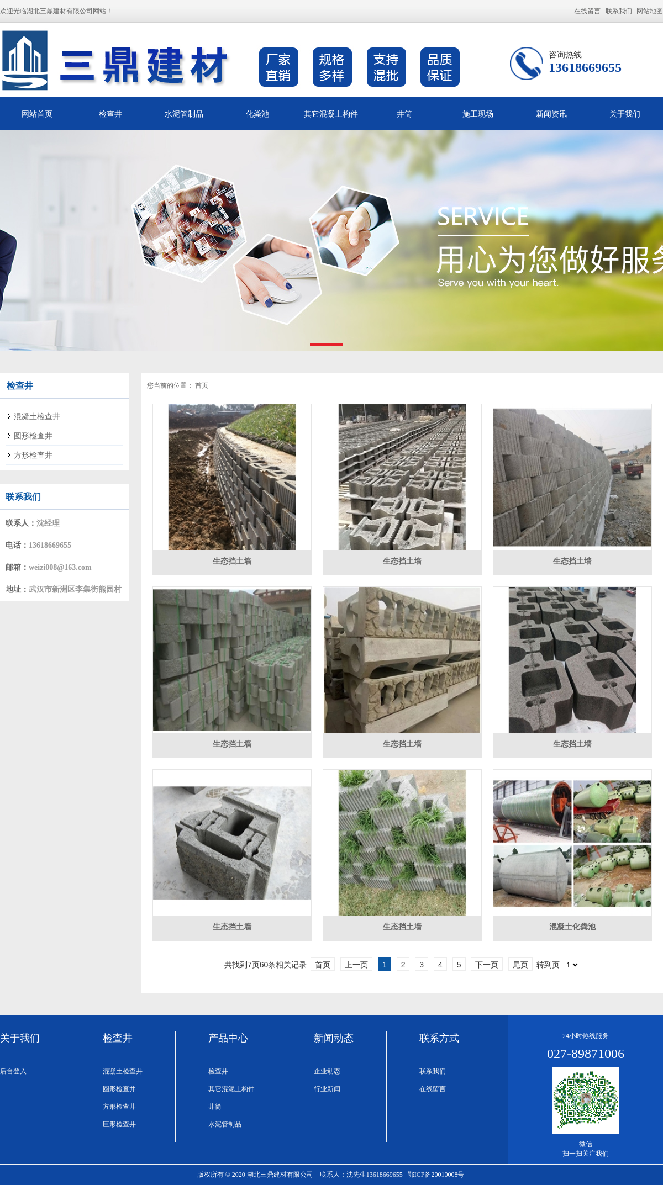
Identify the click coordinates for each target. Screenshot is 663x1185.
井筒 (404, 113)
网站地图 (649, 11)
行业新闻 (327, 1089)
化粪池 (257, 113)
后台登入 (13, 1071)
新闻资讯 (551, 113)
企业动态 (327, 1071)
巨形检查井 (119, 1124)
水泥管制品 (184, 113)
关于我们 (624, 113)
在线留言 (587, 11)
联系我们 (619, 11)
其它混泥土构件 (231, 1089)
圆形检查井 (119, 1089)
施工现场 (477, 113)
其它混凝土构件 (331, 113)
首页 (201, 385)
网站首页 (37, 113)
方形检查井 (119, 1106)
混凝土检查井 (123, 1071)
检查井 (110, 113)
